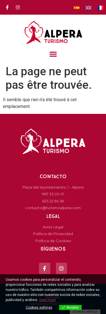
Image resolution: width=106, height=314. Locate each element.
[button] (53, 54)
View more (47, 300)
